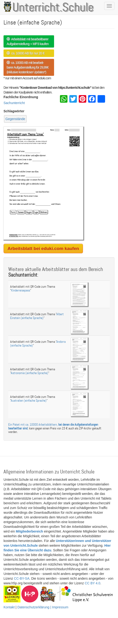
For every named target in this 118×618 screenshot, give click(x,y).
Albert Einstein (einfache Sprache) (37, 316)
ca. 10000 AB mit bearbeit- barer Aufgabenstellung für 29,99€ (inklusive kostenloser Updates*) (27, 67)
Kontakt (9, 607)
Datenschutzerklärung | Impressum (42, 607)
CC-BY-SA (21, 578)
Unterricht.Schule (53, 8)
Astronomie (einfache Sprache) (29, 373)
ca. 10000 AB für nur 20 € (25, 53)
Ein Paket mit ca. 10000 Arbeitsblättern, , (53, 426)
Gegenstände (15, 119)
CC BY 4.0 (92, 583)
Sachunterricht (14, 103)
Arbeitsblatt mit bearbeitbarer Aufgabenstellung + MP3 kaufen (28, 41)
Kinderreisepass (20, 290)
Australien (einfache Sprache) (29, 401)
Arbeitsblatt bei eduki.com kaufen (43, 248)
